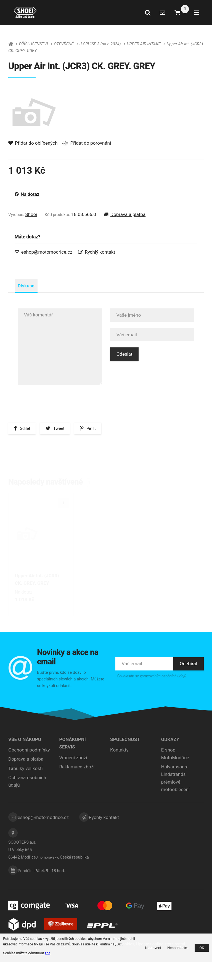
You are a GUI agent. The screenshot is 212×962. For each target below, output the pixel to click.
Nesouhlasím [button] (177, 948)
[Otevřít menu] (196, 12)
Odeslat (124, 360)
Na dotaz (27, 194)
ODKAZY (170, 741)
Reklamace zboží (77, 768)
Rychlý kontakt (100, 252)
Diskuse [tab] (29, 289)
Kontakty (119, 751)
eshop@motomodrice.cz (46, 252)
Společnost (125, 741)
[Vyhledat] (147, 12)
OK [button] (201, 948)
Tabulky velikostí (25, 770)
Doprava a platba (124, 214)
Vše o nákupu (24, 741)
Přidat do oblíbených (33, 143)
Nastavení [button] (153, 948)
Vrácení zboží (73, 759)
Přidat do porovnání (86, 143)
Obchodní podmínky (29, 751)
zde (47, 953)
